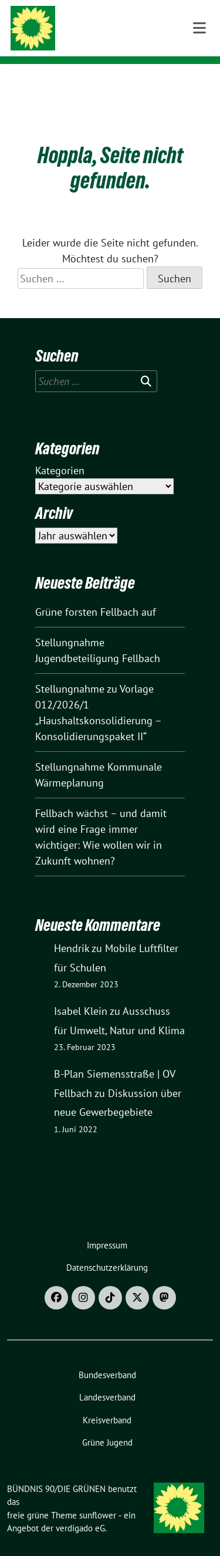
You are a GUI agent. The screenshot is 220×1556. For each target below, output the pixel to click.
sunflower (97, 1497)
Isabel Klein (80, 993)
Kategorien (59, 452)
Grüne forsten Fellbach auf (95, 593)
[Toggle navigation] (199, 83)
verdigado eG (80, 1510)
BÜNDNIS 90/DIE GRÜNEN (125, 24)
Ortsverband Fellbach (119, 40)
